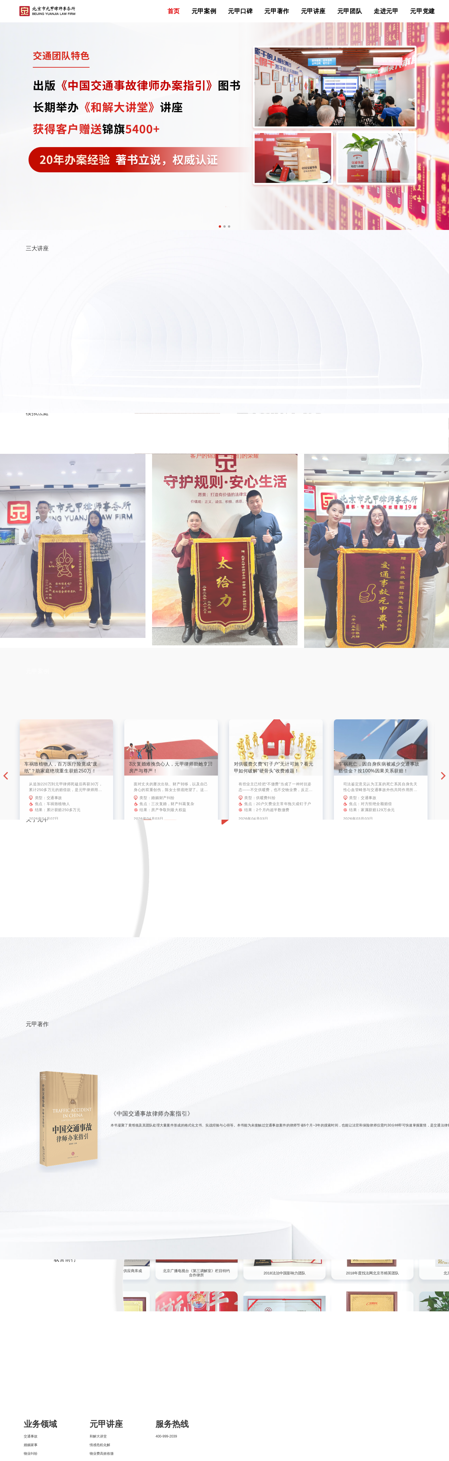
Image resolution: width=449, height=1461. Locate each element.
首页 (174, 11)
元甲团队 (349, 11)
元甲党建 (422, 11)
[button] (220, 226)
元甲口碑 (240, 11)
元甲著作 (276, 11)
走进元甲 (386, 11)
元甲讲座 (313, 11)
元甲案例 (204, 11)
